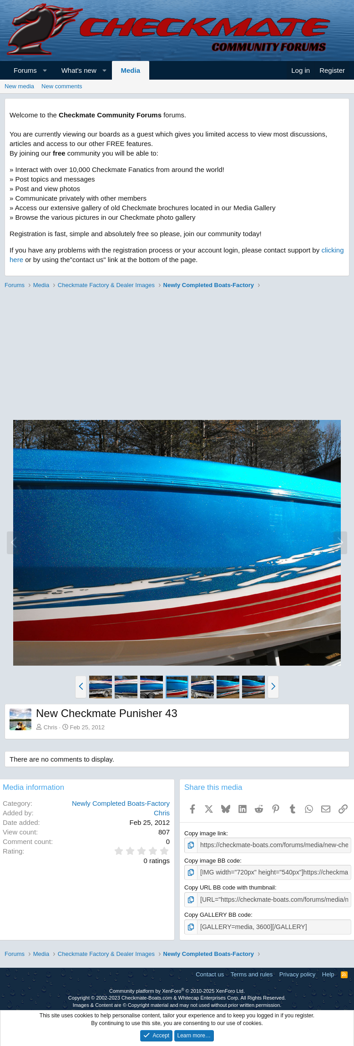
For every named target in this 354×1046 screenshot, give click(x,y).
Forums (25, 70)
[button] (45, 70)
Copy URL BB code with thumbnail (229, 886)
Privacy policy (297, 971)
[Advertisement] (175, 355)
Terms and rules (252, 971)
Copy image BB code (212, 859)
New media (19, 86)
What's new (78, 70)
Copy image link (205, 833)
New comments (61, 86)
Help (328, 971)
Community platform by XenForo (177, 988)
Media (131, 70)
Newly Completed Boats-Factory (121, 803)
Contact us (210, 971)
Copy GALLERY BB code (217, 913)
